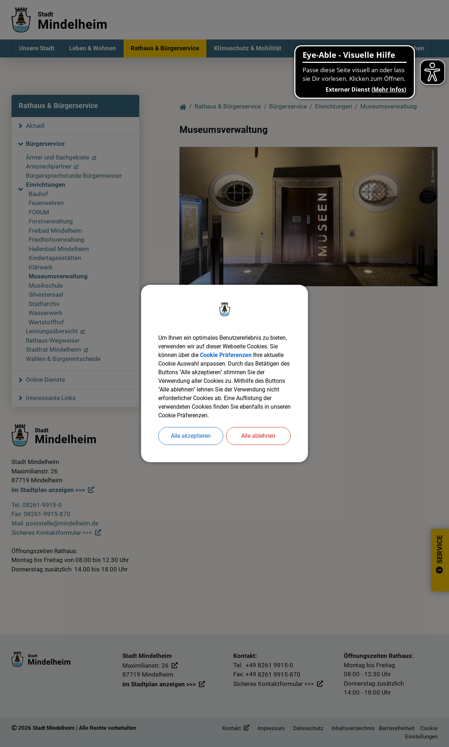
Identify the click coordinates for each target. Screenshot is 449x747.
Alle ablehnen (258, 435)
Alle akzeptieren (191, 435)
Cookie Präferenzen (226, 355)
